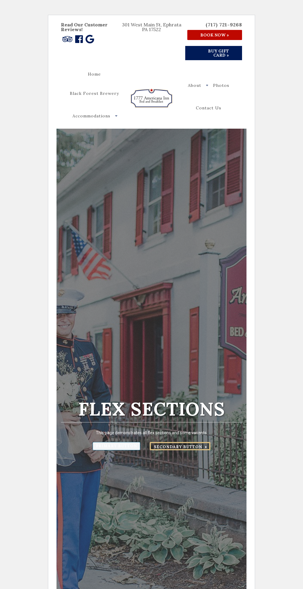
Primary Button (116, 445)
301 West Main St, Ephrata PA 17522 (151, 27)
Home (94, 74)
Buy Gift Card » (218, 53)
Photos (221, 85)
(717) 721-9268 (224, 25)
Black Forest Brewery (94, 93)
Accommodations (91, 116)
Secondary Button (178, 446)
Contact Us (208, 108)
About (194, 85)
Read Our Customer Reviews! (84, 27)
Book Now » (214, 35)
